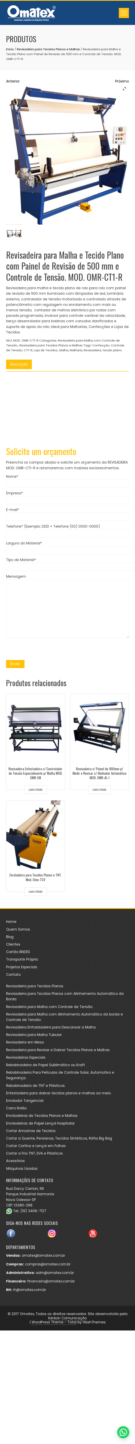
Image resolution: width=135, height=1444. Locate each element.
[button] (123, 1432)
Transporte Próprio (22, 959)
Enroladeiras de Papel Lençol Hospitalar (40, 1123)
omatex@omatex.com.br (43, 1255)
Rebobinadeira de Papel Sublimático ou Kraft (45, 1065)
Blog (10, 936)
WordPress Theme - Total (54, 1322)
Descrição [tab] (19, 364)
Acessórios (15, 1160)
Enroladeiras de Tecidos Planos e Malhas (41, 1115)
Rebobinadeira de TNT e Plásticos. (35, 1085)
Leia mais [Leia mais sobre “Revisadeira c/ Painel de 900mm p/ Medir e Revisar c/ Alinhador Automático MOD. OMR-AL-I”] (99, 789)
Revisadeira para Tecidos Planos (34, 986)
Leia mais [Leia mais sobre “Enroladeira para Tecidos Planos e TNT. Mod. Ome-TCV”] (36, 891)
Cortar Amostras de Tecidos (31, 1130)
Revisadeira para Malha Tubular (34, 1034)
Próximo (122, 81)
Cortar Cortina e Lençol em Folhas (36, 1145)
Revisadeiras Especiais (25, 1057)
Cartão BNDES (18, 951)
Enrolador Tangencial (24, 1100)
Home (11, 921)
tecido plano (112, 350)
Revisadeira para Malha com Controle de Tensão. (49, 1006)
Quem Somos (18, 929)
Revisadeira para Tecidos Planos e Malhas (48, 49)
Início (10, 49)
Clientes (13, 944)
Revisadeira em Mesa (25, 1042)
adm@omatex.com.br (55, 1272)
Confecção (100, 345)
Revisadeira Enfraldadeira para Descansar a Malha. (51, 1027)
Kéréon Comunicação (67, 1318)
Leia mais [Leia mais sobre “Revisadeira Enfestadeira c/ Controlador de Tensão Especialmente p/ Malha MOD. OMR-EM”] (36, 789)
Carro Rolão (16, 1108)
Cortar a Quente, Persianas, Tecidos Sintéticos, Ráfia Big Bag (59, 1138)
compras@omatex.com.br (48, 1264)
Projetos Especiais (21, 967)
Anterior (13, 81)
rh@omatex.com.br (29, 1289)
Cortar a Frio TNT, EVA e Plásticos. (34, 1153)
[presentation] (37, 649)
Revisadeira (92, 350)
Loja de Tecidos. (46, 350)
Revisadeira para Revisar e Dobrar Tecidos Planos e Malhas (58, 1050)
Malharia (76, 350)
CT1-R (28, 350)
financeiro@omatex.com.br (51, 1281)
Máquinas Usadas (22, 1168)
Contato (13, 974)
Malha (63, 350)
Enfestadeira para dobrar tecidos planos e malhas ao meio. (58, 1093)
